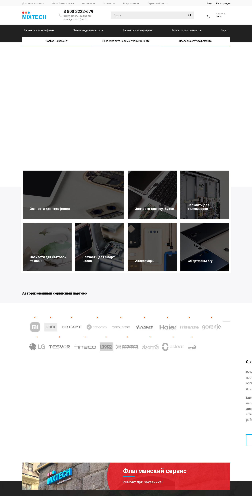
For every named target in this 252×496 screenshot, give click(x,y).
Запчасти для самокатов (187, 30)
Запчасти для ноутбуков (137, 30)
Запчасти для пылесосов (88, 30)
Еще (224, 30)
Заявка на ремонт (56, 40)
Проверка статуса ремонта (195, 40)
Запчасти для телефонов (39, 30)
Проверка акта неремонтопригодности (126, 40)
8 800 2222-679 (78, 11)
